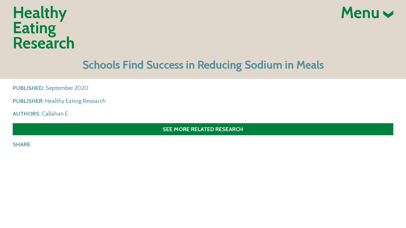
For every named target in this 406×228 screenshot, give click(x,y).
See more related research (203, 129)
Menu (367, 12)
